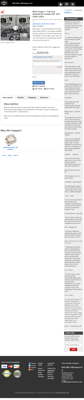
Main (10, 155)
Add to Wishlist (40, 86)
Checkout (67, 12)
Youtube (33, 367)
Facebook (33, 363)
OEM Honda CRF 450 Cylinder (10, 148)
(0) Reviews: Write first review (44, 24)
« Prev (4, 155)
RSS (32, 369)
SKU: (34, 26)
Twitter (33, 365)
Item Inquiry (38, 89)
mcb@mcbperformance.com (72, 382)
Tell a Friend (50, 89)
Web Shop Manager (62, 393)
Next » (16, 155)
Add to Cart (39, 83)
